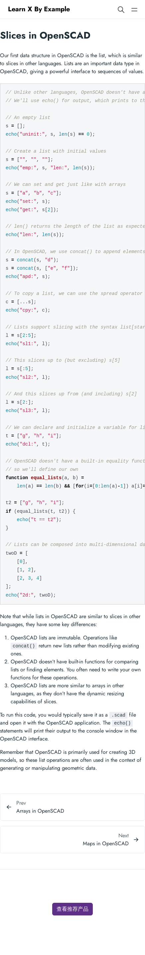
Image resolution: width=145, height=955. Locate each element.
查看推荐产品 (72, 909)
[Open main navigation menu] (134, 9)
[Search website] (121, 9)
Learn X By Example (39, 9)
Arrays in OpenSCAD (40, 811)
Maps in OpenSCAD (106, 843)
